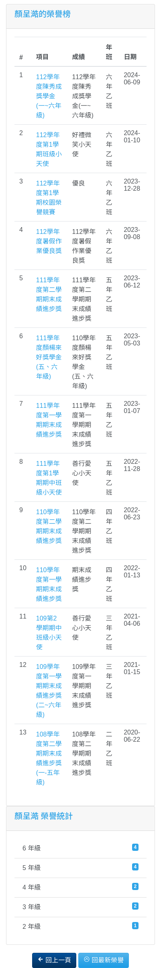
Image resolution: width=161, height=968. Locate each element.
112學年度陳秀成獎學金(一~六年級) (49, 96)
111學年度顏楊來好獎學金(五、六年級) (49, 357)
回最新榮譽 (104, 960)
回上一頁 (54, 960)
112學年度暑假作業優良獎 (49, 241)
